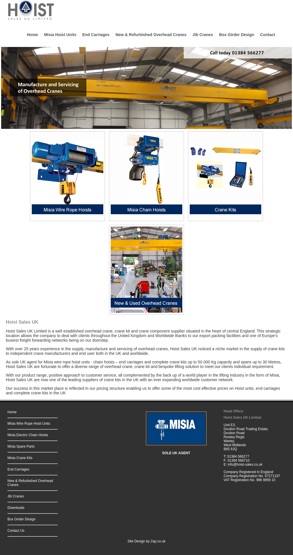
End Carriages (96, 34)
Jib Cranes (203, 34)
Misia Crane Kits (19, 458)
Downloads (15, 508)
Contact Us (15, 531)
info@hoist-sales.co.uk (245, 464)
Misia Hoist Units (60, 34)
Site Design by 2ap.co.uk (147, 541)
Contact (267, 34)
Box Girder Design (236, 34)
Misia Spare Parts (21, 446)
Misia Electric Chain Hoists (27, 435)
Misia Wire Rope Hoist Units (28, 424)
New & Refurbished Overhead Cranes (151, 34)
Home (32, 34)
